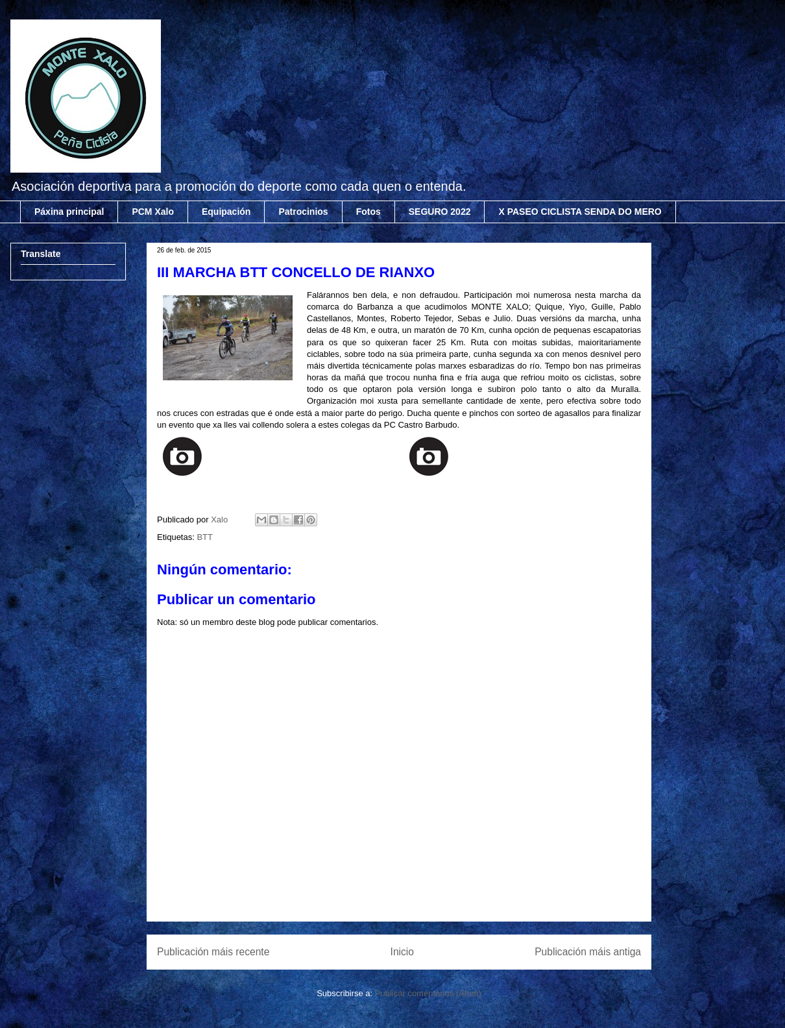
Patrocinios (303, 211)
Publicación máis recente (213, 951)
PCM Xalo (153, 211)
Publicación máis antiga (588, 951)
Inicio (402, 951)
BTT (205, 537)
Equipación (226, 211)
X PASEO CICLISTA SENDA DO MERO (579, 211)
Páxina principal (69, 211)
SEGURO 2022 (440, 211)
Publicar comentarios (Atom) (428, 993)
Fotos (368, 211)
